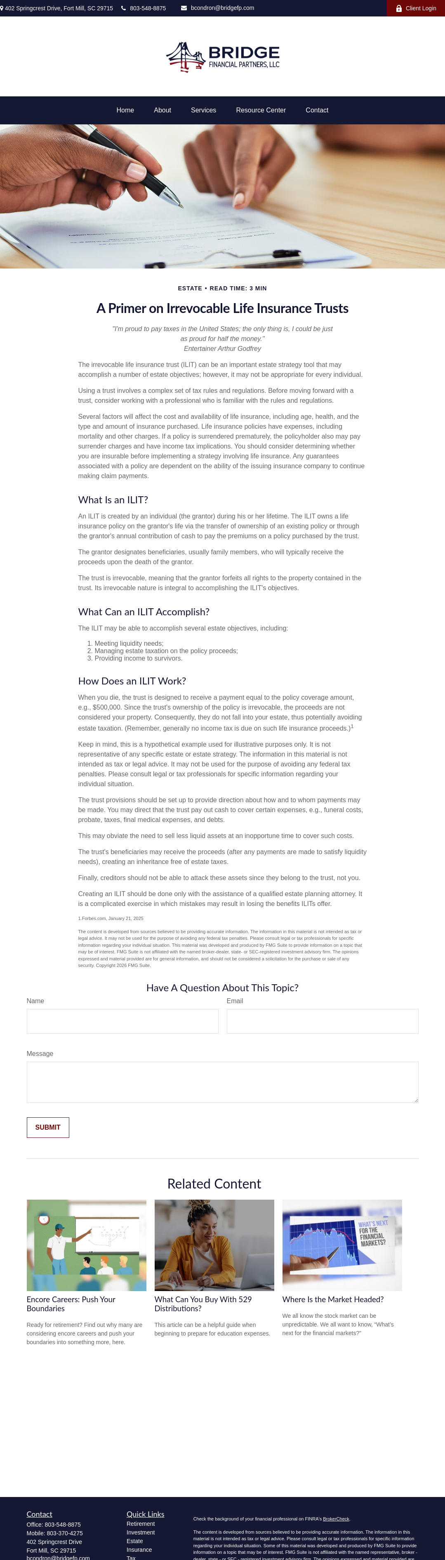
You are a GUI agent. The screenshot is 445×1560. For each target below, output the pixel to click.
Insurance (139, 1549)
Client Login (416, 8)
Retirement (141, 1523)
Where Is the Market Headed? (333, 1299)
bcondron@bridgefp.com (217, 8)
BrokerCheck (336, 1518)
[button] (125, 110)
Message (40, 1053)
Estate (135, 1541)
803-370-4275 (65, 1533)
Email (235, 1000)
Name (36, 1000)
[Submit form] (48, 1127)
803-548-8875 (143, 8)
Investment (141, 1532)
